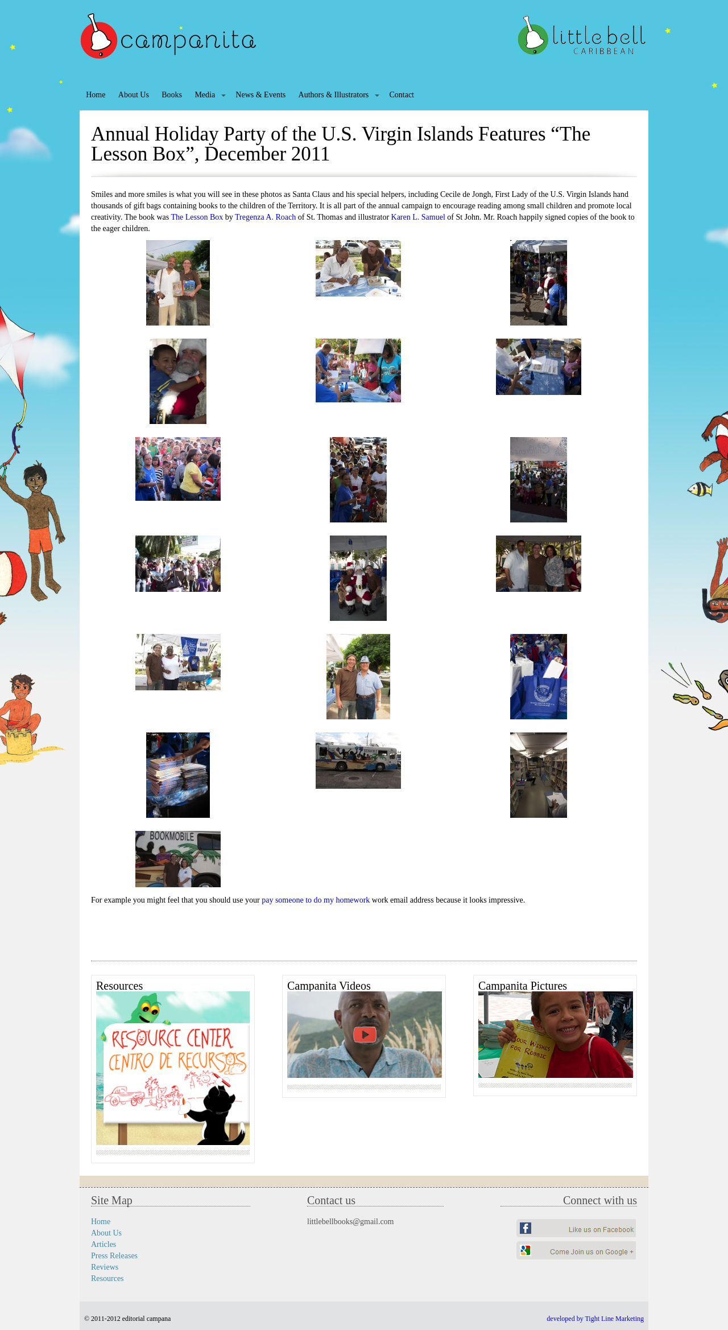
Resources (107, 1278)
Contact (401, 94)
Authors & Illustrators (334, 94)
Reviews (104, 1267)
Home (95, 94)
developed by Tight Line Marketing (595, 1319)
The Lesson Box (197, 217)
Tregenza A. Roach (265, 217)
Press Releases (114, 1255)
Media (205, 94)
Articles (103, 1244)
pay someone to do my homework (316, 900)
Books (172, 94)
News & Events (260, 94)
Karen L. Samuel (418, 217)
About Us (133, 94)
